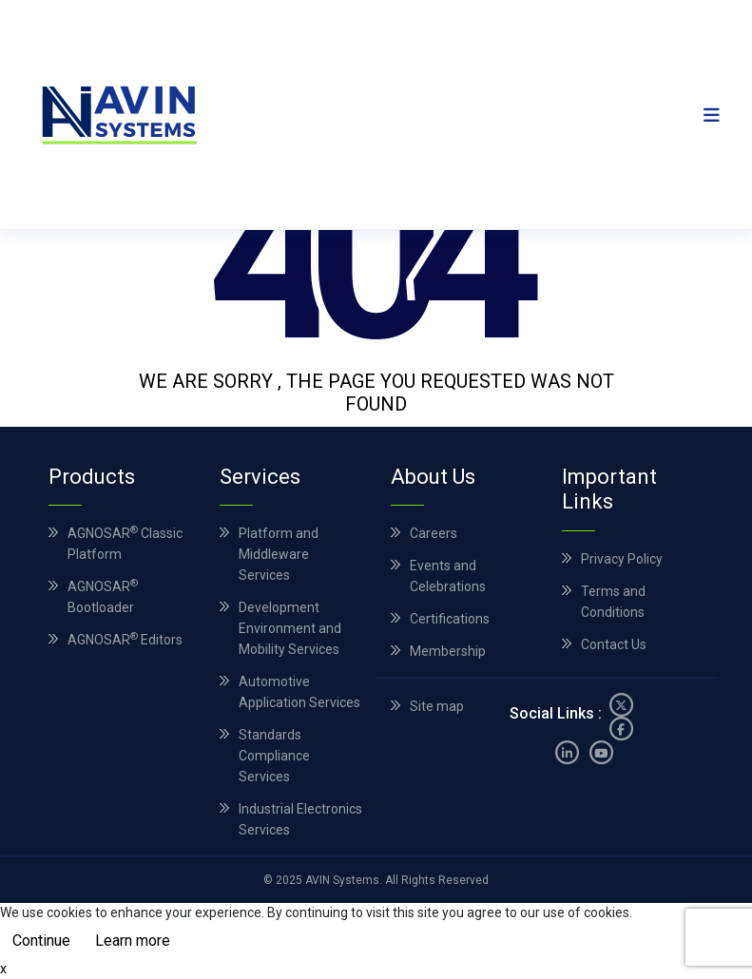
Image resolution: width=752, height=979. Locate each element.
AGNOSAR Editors (125, 639)
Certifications (450, 618)
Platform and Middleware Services (278, 554)
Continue (41, 940)
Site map (437, 712)
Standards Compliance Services (274, 755)
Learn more (132, 940)
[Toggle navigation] (711, 114)
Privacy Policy (622, 558)
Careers (433, 533)
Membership (448, 651)
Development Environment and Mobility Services (290, 628)
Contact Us (613, 644)
